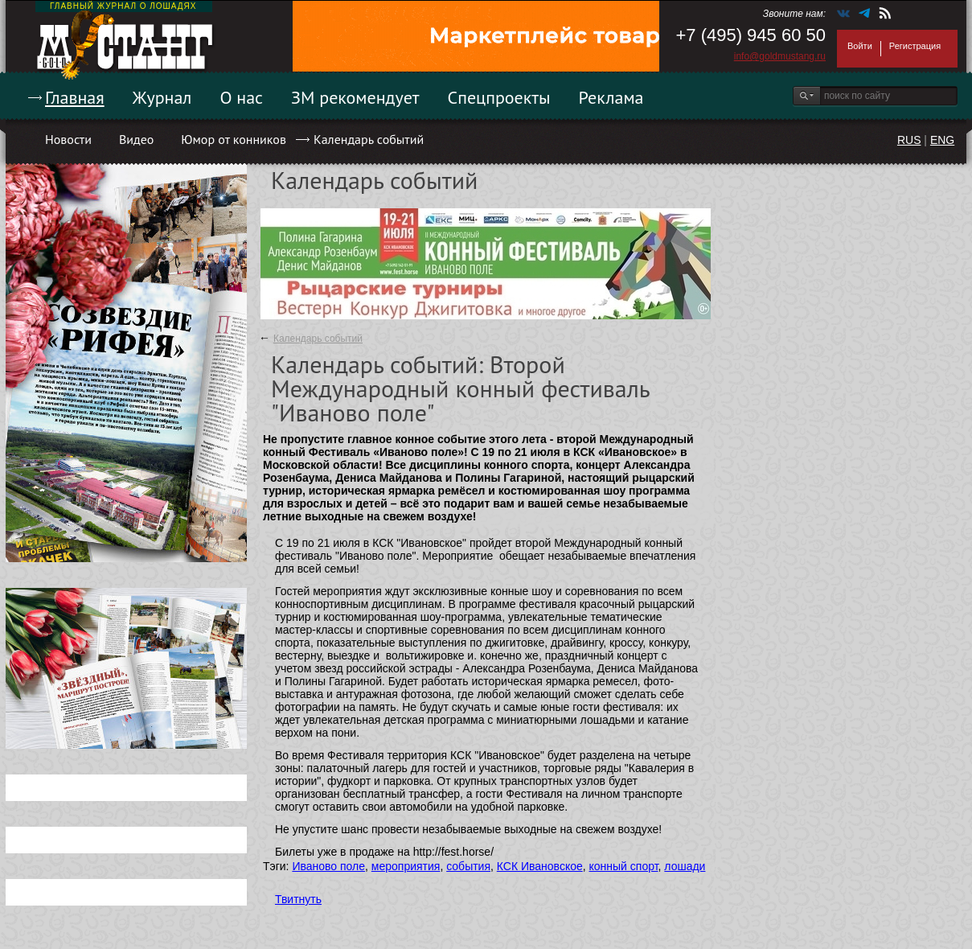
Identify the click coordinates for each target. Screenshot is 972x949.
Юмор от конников (233, 139)
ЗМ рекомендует (355, 97)
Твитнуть (298, 899)
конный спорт (623, 866)
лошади (684, 866)
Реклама (611, 97)
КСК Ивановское (540, 866)
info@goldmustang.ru (780, 56)
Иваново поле (328, 866)
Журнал (162, 97)
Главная (75, 97)
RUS (909, 140)
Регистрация (915, 46)
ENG (942, 140)
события (468, 866)
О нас (241, 97)
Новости (68, 139)
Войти (859, 46)
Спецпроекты (499, 97)
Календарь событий (369, 139)
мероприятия (406, 866)
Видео (136, 139)
